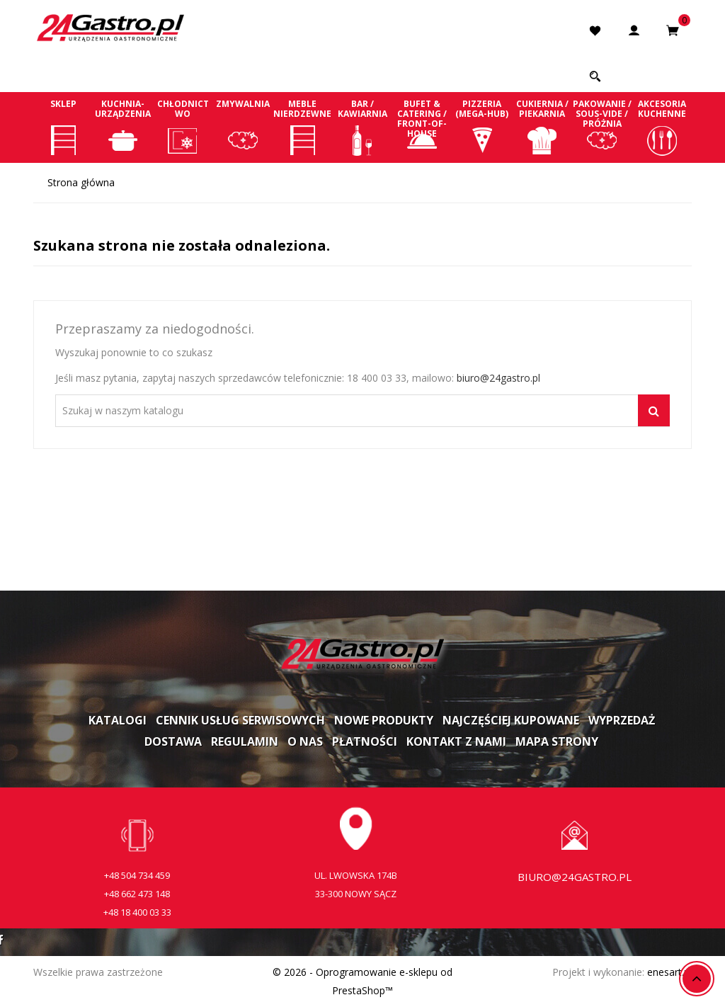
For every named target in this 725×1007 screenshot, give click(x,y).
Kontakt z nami (456, 741)
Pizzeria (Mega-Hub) (482, 127)
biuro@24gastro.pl (498, 378)
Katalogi (118, 720)
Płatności (364, 741)
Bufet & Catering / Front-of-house (422, 127)
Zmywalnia (243, 127)
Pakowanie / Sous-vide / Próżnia (602, 127)
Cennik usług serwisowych (240, 720)
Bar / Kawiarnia (363, 127)
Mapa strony (556, 741)
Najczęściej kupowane (511, 720)
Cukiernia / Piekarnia (542, 127)
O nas (305, 741)
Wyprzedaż (621, 720)
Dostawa (173, 741)
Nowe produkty (383, 720)
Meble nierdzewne (303, 127)
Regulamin (244, 741)
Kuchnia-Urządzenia (123, 127)
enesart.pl (669, 972)
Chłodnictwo (183, 127)
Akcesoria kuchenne (662, 127)
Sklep (63, 127)
